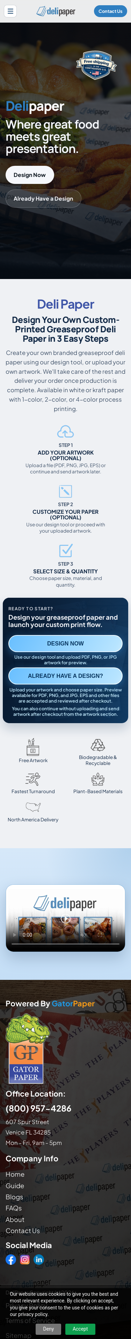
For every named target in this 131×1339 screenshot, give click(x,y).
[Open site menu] (10, 11)
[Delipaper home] (55, 11)
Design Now (30, 174)
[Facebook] (11, 1259)
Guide (15, 1186)
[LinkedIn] (39, 1259)
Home (15, 1174)
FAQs (14, 1208)
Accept (80, 1329)
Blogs (14, 1197)
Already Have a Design (43, 198)
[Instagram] (25, 1259)
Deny (48, 1329)
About (15, 1219)
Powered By (50, 1003)
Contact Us (111, 11)
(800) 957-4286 (38, 1108)
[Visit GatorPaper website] (65, 1048)
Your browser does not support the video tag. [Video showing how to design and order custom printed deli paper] (65, 918)
